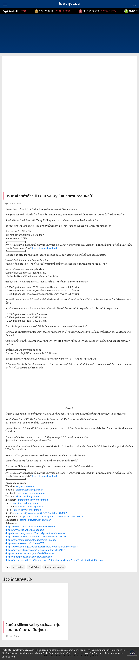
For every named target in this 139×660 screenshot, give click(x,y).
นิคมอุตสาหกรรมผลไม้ (54, 567)
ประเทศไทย (18, 567)
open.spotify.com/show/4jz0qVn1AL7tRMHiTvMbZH (41, 513)
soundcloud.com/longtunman (35, 519)
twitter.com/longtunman (27, 496)
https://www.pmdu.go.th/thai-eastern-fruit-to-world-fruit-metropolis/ (42, 546)
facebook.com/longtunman (31, 493)
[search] (134, 4)
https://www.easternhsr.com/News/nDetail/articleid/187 (35, 550)
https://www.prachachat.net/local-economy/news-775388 (36, 536)
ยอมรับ (132, 653)
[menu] (5, 4)
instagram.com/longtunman (33, 499)
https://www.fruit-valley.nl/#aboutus (25, 529)
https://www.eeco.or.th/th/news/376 (25, 543)
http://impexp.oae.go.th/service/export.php (29, 556)
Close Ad (70, 408)
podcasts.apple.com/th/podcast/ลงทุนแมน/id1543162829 (53, 516)
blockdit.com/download (44, 248)
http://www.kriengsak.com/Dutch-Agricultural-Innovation (36, 533)
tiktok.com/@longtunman (27, 509)
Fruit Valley (34, 567)
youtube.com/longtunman (30, 506)
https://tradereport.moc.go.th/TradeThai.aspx (30, 553)
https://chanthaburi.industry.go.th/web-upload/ (31, 539)
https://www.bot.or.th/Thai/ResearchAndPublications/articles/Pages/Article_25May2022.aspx (54, 560)
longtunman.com (25, 486)
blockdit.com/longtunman (29, 489)
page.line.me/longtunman (25, 503)
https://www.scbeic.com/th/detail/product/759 (30, 526)
